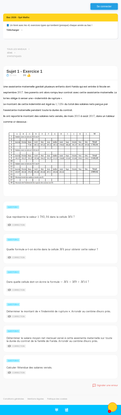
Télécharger (14, 30)
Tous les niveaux (17, 49)
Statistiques (14, 56)
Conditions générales (13, 398)
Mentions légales (36, 398)
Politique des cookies (57, 398)
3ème (9, 53)
